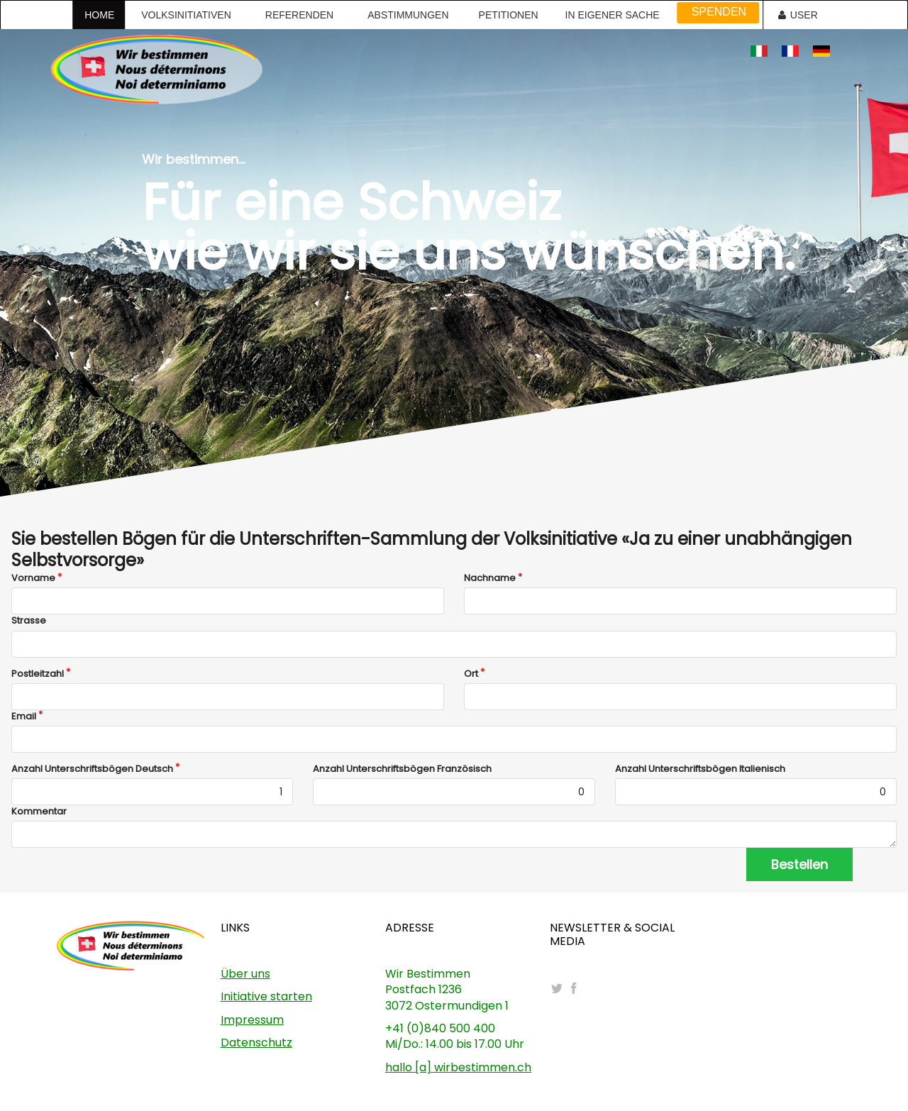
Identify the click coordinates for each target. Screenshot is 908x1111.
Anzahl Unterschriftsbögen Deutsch (92, 769)
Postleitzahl (37, 674)
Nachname (490, 578)
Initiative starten (266, 996)
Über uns (245, 974)
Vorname (33, 578)
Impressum (252, 1020)
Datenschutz (256, 1042)
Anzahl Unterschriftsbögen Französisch (402, 769)
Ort (471, 674)
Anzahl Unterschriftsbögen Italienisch (700, 769)
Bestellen (799, 864)
